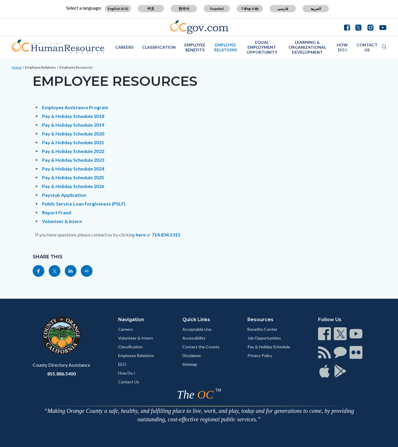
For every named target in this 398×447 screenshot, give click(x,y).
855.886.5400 (61, 373)
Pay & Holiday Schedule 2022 (73, 151)
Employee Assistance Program (75, 107)
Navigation (131, 319)
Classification (159, 47)
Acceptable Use (197, 329)
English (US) (118, 8)
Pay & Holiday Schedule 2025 (73, 177)
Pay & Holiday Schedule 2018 (73, 116)
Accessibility (193, 337)
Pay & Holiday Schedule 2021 (73, 142)
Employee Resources (76, 67)
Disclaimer (191, 355)
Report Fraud (56, 212)
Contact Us (367, 47)
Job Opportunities (264, 337)
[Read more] (199, 27)
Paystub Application (64, 195)
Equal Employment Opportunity (262, 47)
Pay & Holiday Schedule (268, 346)
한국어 (184, 8)
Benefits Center (262, 329)
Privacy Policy (259, 355)
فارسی (282, 8)
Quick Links (196, 319)
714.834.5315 (166, 234)
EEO (122, 364)
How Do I (342, 47)
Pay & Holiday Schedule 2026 (73, 186)
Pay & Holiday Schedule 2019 (73, 125)
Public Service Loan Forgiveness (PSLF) (83, 203)
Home (17, 67)
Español (217, 8)
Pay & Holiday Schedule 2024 (73, 168)
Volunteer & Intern (62, 221)
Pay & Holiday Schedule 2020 (73, 133)
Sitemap (189, 364)
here (141, 234)
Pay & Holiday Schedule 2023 (73, 160)
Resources (260, 319)
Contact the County (200, 346)
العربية (316, 8)
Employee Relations (225, 47)
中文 (151, 8)
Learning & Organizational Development (307, 47)
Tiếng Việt (250, 8)
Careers (124, 47)
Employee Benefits (194, 47)
